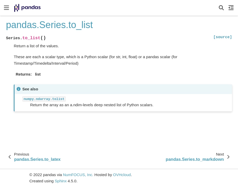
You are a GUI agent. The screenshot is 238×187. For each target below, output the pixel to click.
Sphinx (61, 181)
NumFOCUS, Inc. (78, 174)
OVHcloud (122, 174)
